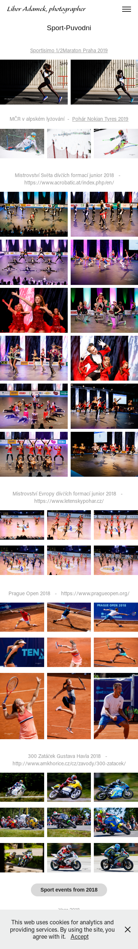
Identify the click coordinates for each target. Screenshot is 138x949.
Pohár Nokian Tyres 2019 (100, 118)
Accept (80, 936)
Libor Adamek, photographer (46, 9)
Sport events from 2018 (69, 890)
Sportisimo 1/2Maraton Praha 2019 (69, 50)
